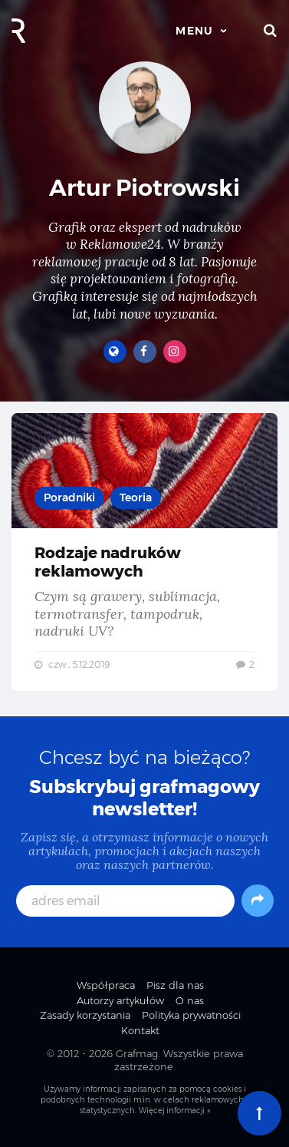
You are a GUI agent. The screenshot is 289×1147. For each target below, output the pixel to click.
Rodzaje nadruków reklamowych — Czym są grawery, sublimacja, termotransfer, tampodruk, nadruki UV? (144, 552)
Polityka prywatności (191, 1015)
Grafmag (137, 1053)
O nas (190, 1000)
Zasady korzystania (85, 1015)
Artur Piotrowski (144, 188)
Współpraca (106, 985)
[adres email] (125, 901)
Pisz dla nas (175, 985)
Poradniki (69, 497)
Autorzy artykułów (120, 1000)
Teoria (136, 497)
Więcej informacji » (174, 1111)
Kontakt (140, 1030)
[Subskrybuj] (257, 900)
